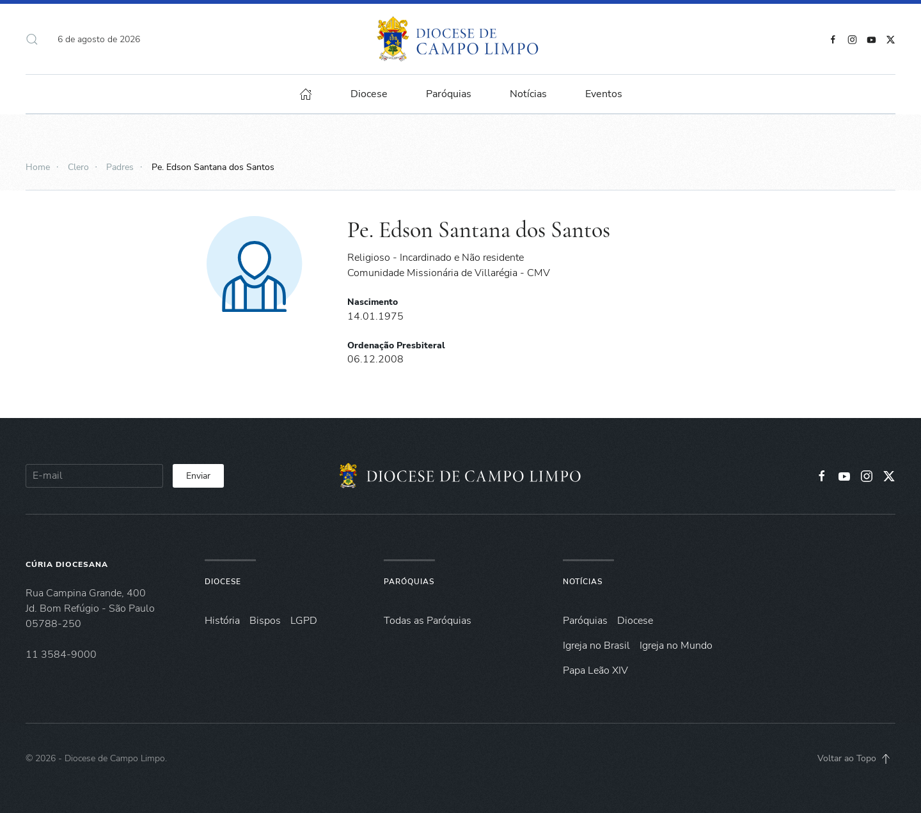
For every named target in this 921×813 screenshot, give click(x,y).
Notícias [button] (528, 94)
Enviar (198, 476)
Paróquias (448, 94)
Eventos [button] (603, 94)
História (222, 621)
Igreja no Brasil (596, 646)
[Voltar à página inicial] (461, 39)
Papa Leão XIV (595, 670)
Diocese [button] (369, 94)
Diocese (223, 582)
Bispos (265, 621)
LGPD (303, 621)
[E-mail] (94, 476)
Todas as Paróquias (427, 621)
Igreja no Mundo (676, 646)
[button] (32, 39)
